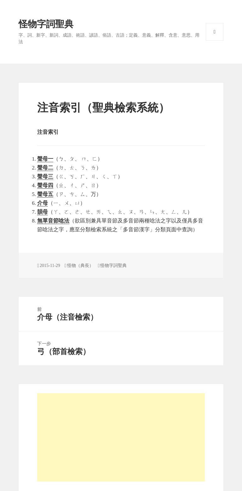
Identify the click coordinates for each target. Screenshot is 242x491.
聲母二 (45, 168)
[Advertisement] (121, 437)
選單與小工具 (214, 32)
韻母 (42, 212)
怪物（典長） (80, 265)
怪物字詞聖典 (46, 24)
